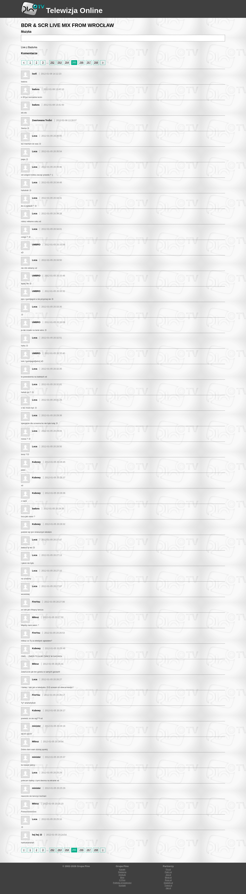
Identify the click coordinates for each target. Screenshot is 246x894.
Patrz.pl (168, 872)
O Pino (122, 880)
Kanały (122, 869)
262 (52, 62)
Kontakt (122, 885)
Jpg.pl (168, 875)
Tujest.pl (168, 885)
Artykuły (122, 875)
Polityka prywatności (122, 883)
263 (60, 62)
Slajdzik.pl (168, 883)
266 (81, 62)
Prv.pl (168, 869)
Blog (122, 877)
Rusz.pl (168, 880)
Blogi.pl (168, 877)
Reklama (122, 872)
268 (96, 62)
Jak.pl (168, 888)
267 (89, 62)
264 (67, 62)
